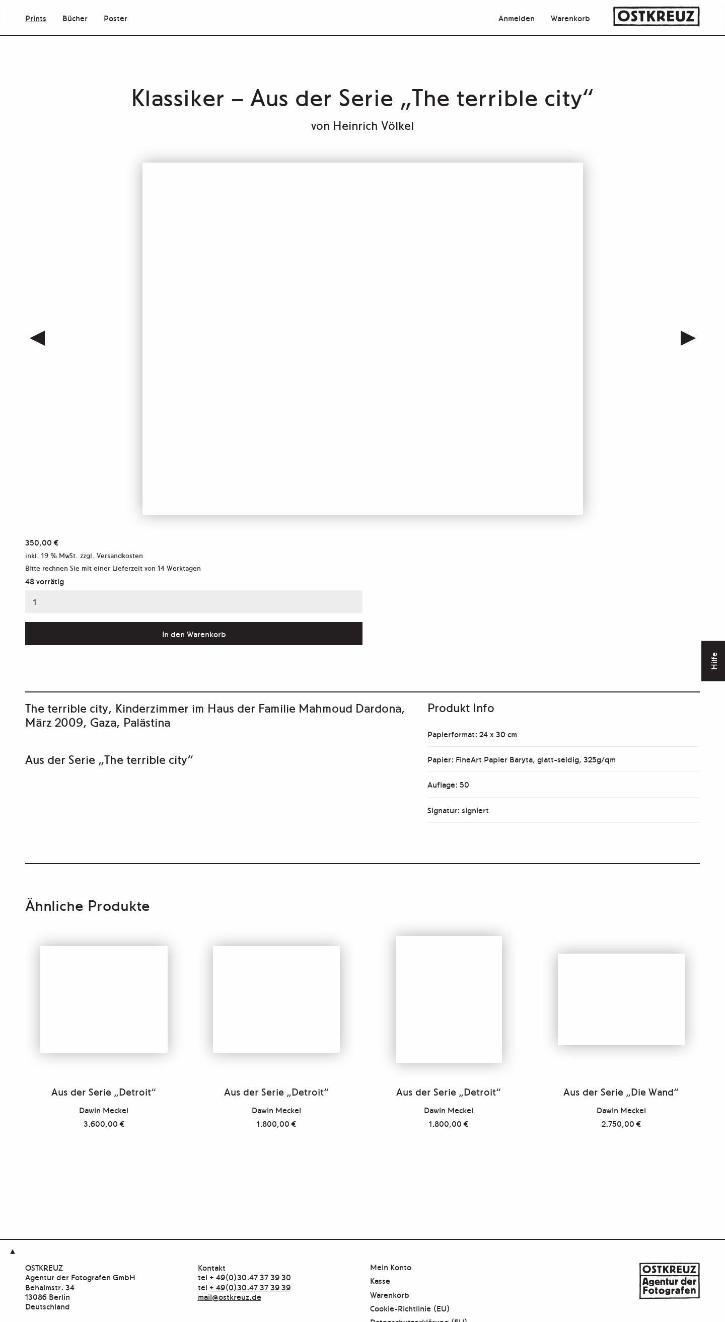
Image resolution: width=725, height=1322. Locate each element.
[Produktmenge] (193, 601)
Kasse (380, 1281)
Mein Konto (390, 1267)
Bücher (75, 17)
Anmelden (516, 17)
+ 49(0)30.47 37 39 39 (250, 1286)
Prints (35, 17)
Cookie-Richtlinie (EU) (410, 1308)
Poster (115, 17)
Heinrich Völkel (373, 124)
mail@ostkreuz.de (229, 1296)
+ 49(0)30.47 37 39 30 (250, 1276)
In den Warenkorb (194, 633)
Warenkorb (570, 17)
